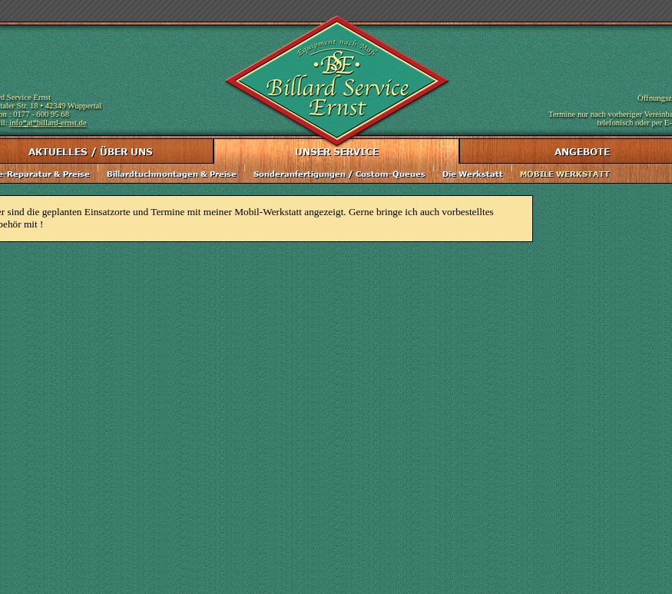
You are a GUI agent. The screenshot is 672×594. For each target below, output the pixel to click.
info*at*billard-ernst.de (47, 122)
